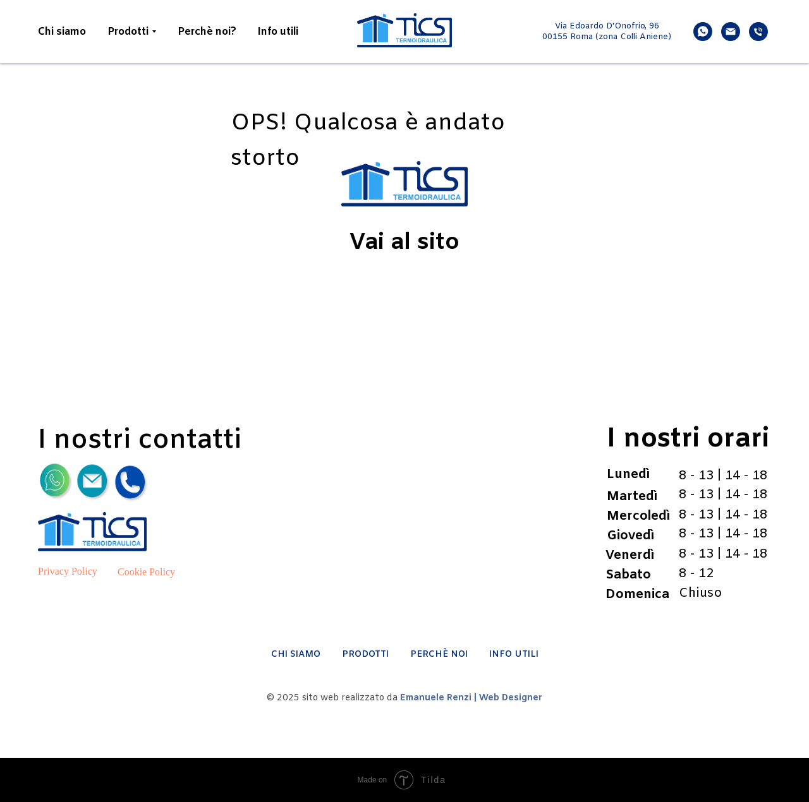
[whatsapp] (702, 31)
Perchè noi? (207, 32)
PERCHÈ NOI (439, 655)
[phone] (758, 31)
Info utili (278, 32)
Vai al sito (404, 243)
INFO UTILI (513, 655)
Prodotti (128, 32)
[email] (730, 31)
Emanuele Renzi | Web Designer (471, 698)
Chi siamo (62, 32)
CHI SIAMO (295, 655)
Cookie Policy (146, 571)
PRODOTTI (365, 655)
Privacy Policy (67, 571)
